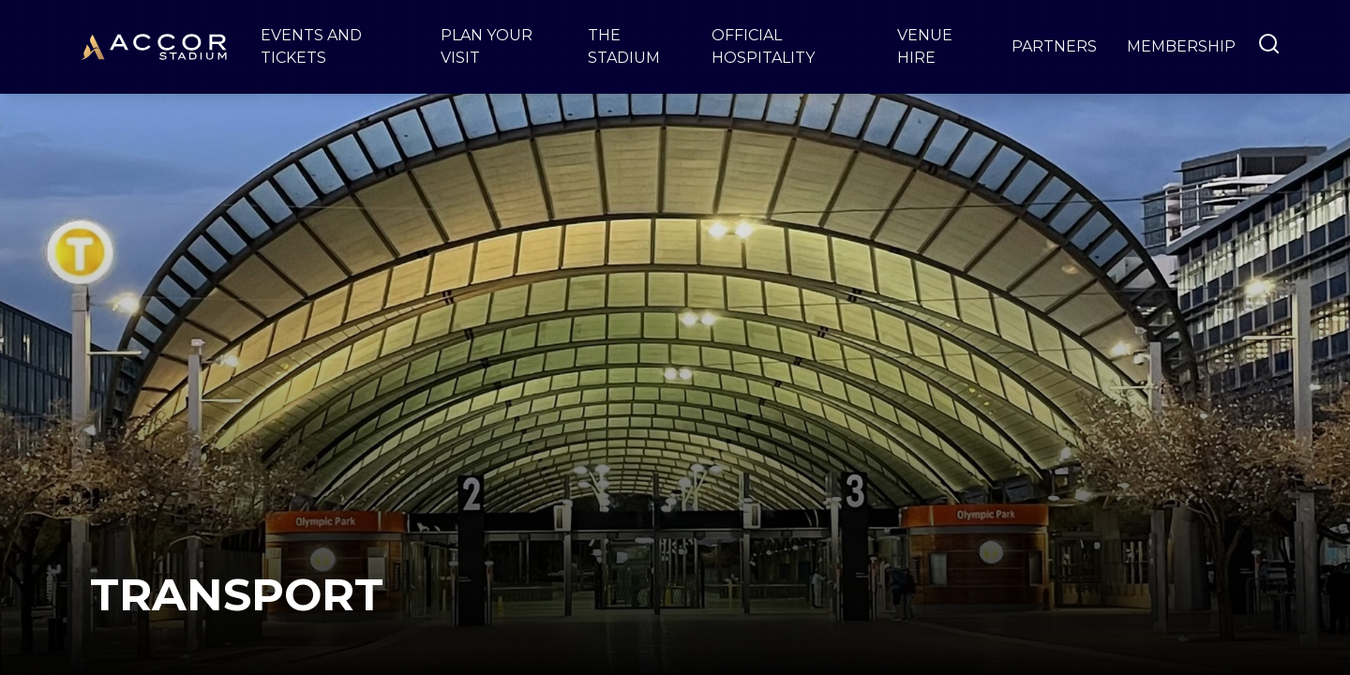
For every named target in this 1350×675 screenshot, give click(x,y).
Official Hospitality (763, 46)
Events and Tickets (311, 46)
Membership (1181, 46)
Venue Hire (924, 46)
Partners (1054, 46)
